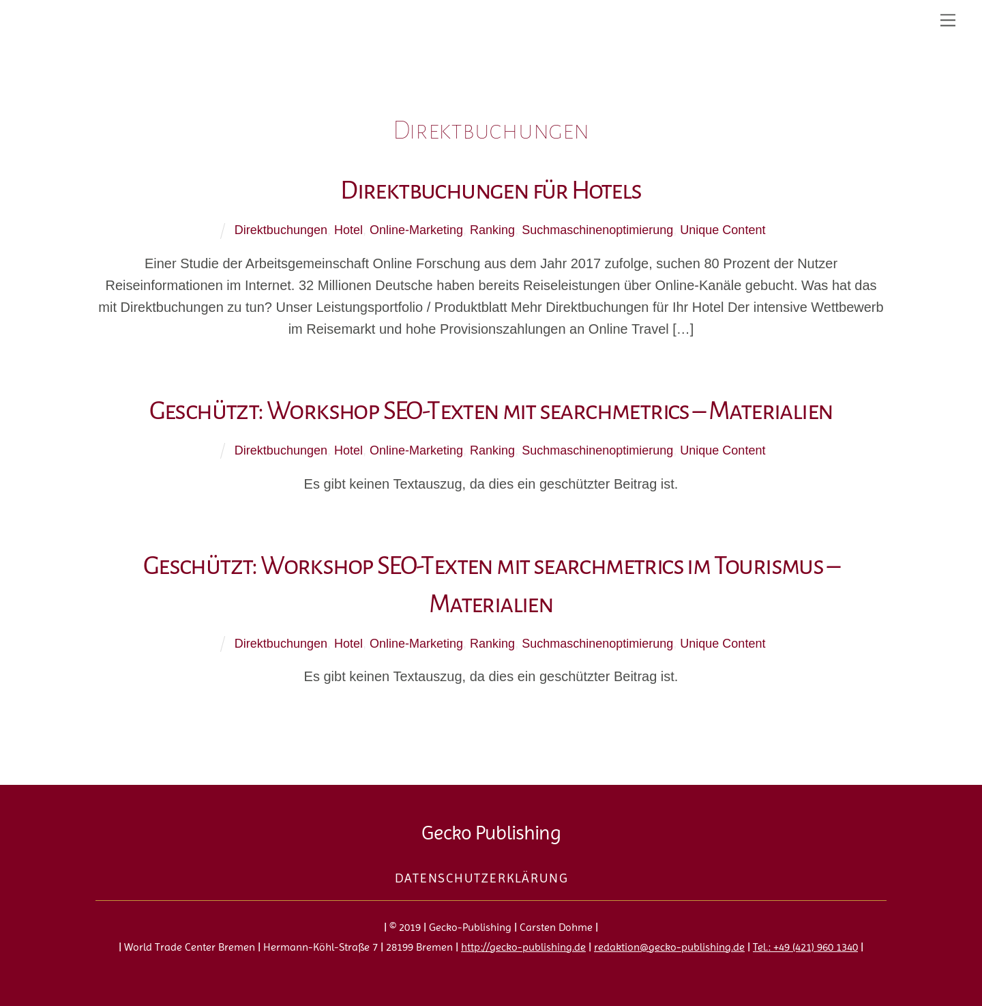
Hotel (348, 230)
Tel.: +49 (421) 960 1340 (805, 946)
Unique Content (722, 230)
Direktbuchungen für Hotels (490, 190)
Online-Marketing (416, 230)
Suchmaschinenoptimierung (597, 230)
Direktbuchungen (281, 230)
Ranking (492, 230)
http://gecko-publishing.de (523, 946)
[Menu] (948, 18)
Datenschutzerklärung (482, 878)
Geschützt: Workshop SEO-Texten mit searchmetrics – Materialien (491, 411)
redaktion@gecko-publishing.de (669, 946)
